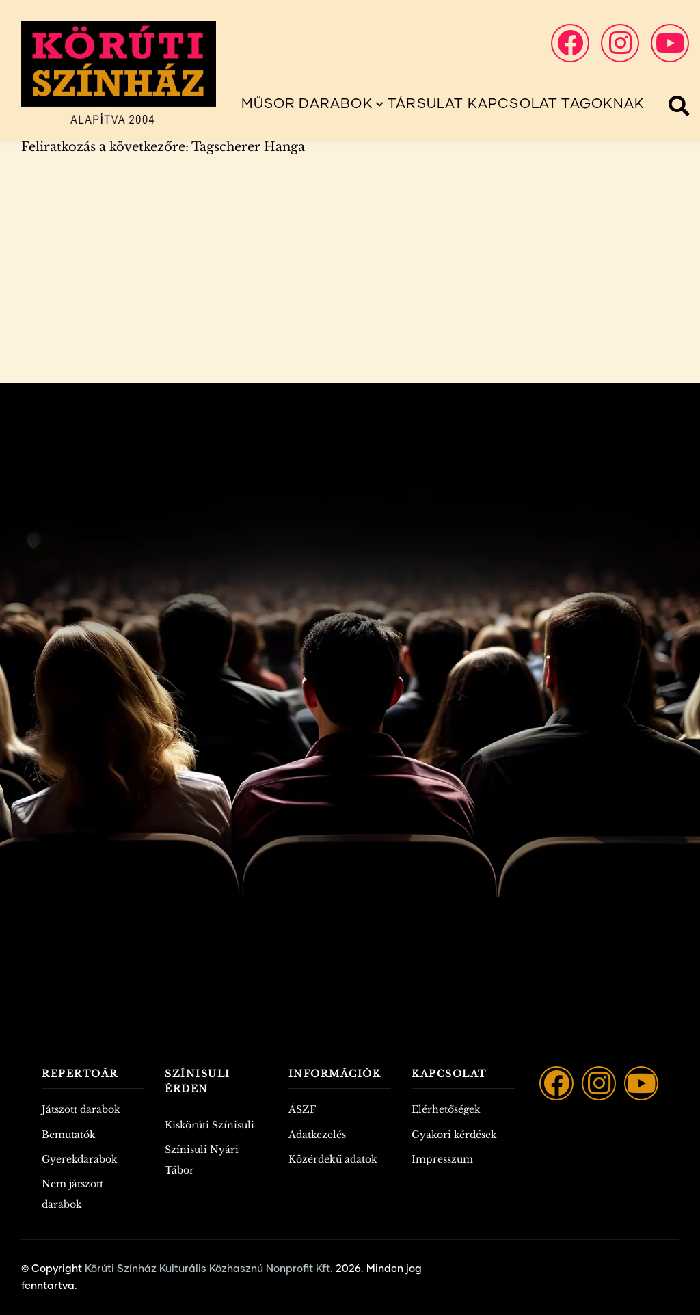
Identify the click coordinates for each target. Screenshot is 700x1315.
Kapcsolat (513, 104)
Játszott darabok (81, 1109)
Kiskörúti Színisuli (209, 1125)
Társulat (426, 104)
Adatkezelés (317, 1134)
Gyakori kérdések (454, 1134)
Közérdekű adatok (332, 1159)
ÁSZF (302, 1109)
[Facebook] (556, 1083)
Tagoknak (603, 104)
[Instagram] (599, 1083)
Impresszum (442, 1159)
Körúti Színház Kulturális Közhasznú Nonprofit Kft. (209, 1269)
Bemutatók (69, 1134)
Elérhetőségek (446, 1109)
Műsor (268, 104)
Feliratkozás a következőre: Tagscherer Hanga (163, 146)
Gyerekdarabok (80, 1159)
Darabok (341, 104)
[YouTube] (641, 1083)
